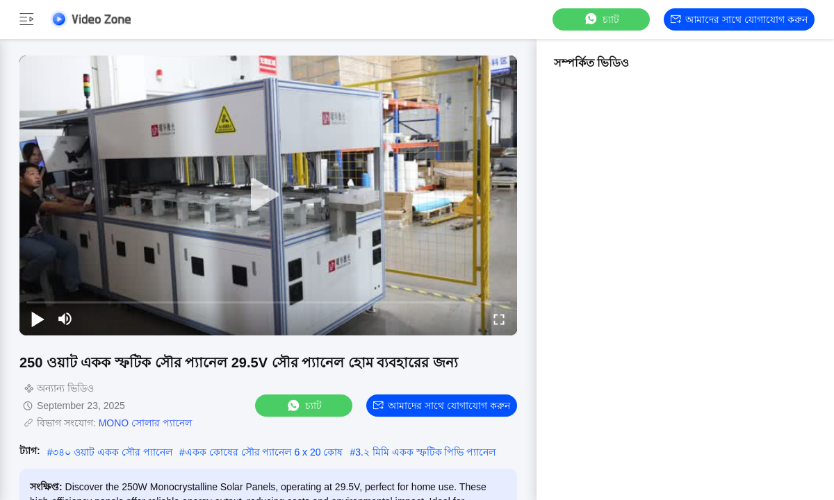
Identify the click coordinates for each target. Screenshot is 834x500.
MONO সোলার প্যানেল (145, 422)
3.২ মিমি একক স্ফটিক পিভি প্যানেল (425, 452)
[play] (268, 195)
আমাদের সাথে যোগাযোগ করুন (739, 19)
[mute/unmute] (65, 318)
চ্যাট (601, 19)
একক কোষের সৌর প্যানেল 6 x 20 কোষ (264, 452)
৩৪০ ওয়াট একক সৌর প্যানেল (112, 452)
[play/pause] (37, 318)
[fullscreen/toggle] (499, 318)
